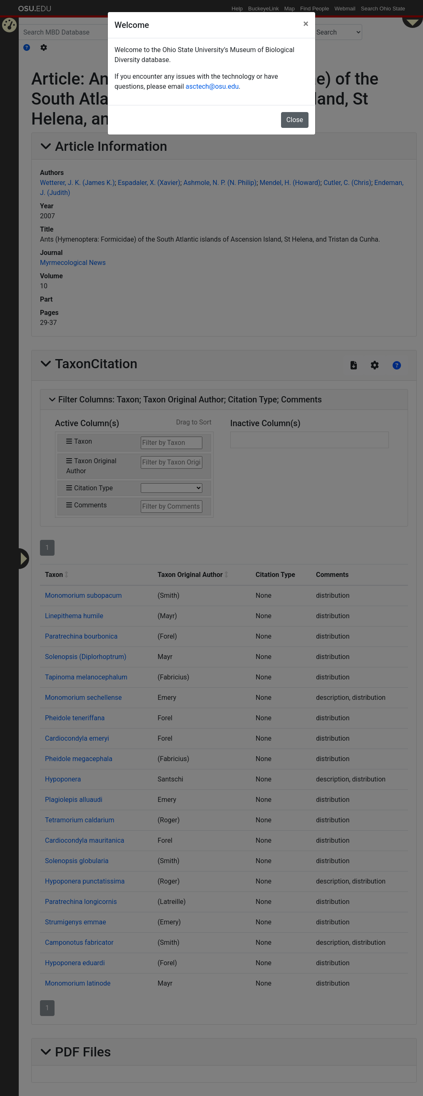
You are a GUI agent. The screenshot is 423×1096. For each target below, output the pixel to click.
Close (294, 120)
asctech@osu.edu (212, 86)
